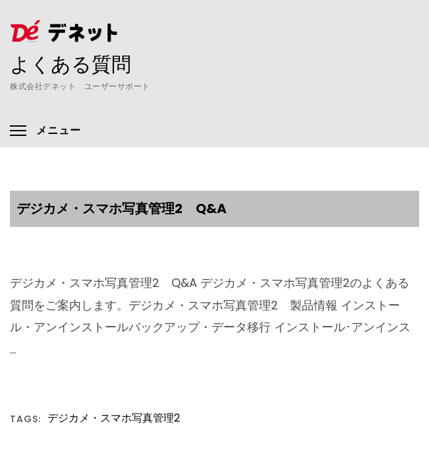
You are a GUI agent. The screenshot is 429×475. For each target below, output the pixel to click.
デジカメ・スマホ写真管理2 (113, 419)
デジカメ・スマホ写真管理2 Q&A (121, 208)
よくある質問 (70, 64)
